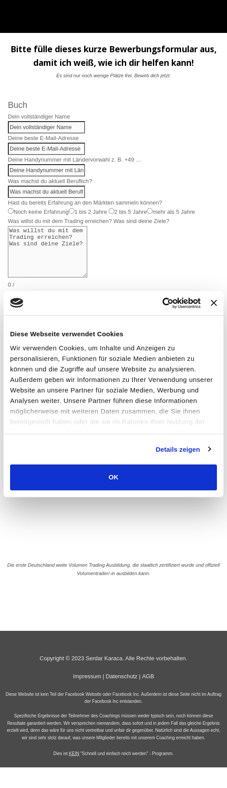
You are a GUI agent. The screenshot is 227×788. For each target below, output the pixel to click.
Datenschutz (121, 676)
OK (114, 477)
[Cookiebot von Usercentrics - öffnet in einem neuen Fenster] (162, 303)
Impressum (87, 676)
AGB (148, 676)
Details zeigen (178, 449)
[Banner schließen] (214, 303)
